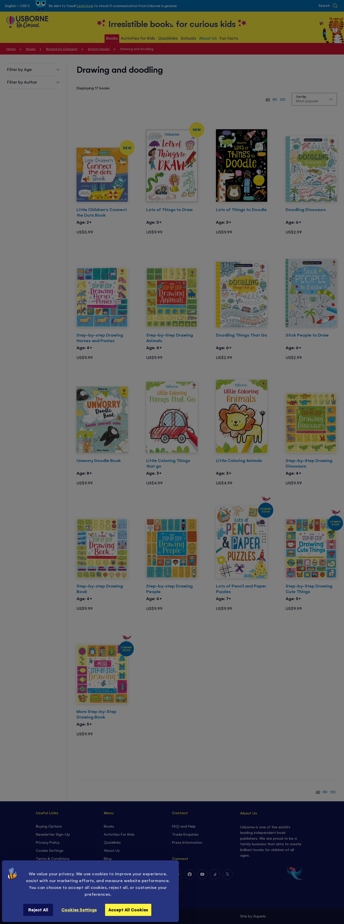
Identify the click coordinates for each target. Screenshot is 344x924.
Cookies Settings (79, 909)
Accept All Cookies (128, 909)
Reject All (38, 909)
